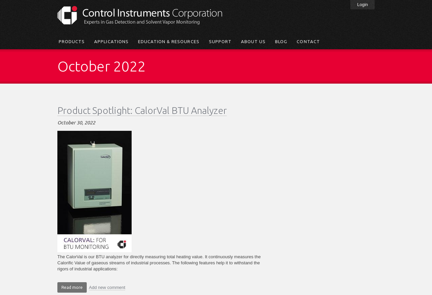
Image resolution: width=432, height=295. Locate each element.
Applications (111, 41)
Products (72, 41)
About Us (253, 41)
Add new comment (107, 287)
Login (362, 4)
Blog (281, 41)
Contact (308, 41)
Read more (74, 288)
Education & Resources (168, 41)
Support (220, 41)
